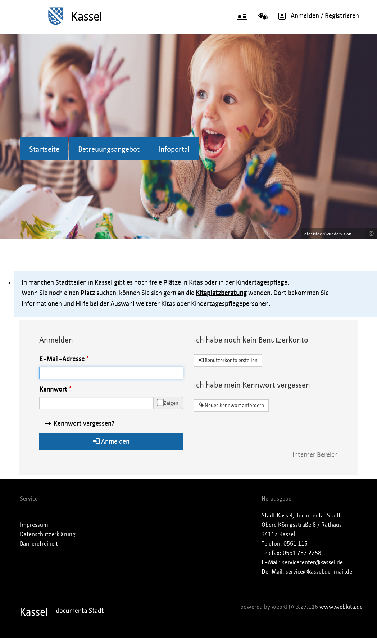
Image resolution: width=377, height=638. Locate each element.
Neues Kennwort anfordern (231, 405)
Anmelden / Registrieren (316, 16)
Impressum (34, 525)
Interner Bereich (315, 455)
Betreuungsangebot (109, 149)
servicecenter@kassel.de (312, 562)
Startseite (44, 149)
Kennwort (53, 389)
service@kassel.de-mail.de (319, 572)
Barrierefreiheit (39, 544)
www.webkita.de (341, 607)
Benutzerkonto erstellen (228, 360)
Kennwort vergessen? (84, 424)
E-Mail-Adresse (62, 359)
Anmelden (111, 441)
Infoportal (174, 149)
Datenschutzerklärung (48, 534)
